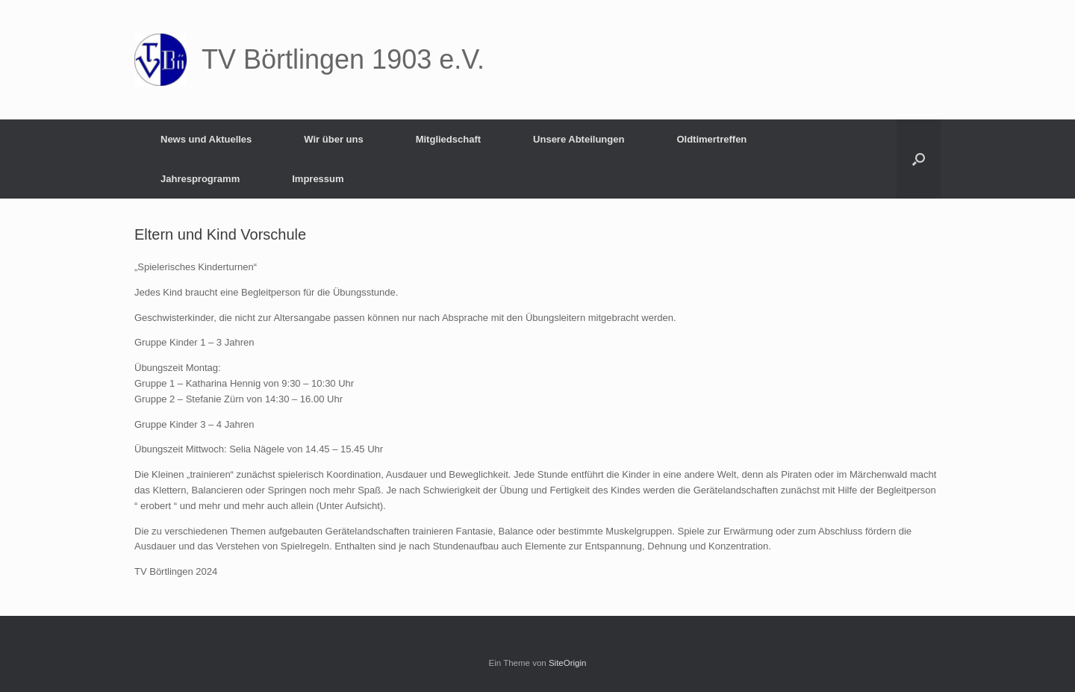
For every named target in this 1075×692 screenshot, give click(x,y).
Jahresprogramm (200, 178)
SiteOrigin (568, 662)
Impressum (317, 178)
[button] (919, 159)
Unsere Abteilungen (578, 139)
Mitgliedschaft (448, 139)
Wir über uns (333, 139)
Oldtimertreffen (711, 139)
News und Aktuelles (206, 139)
